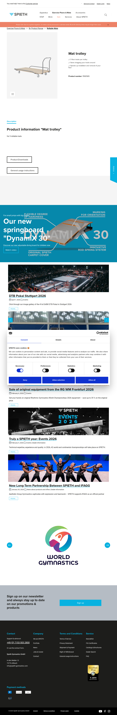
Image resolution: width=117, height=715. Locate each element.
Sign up (80, 602)
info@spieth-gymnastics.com (17, 666)
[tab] (11, 122)
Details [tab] (58, 340)
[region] (32, 65)
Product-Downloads (19, 159)
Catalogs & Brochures (93, 647)
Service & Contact (89, 4)
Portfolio (36, 643)
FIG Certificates (91, 643)
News (108, 4)
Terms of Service (65, 639)
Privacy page (65, 711)
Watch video (10, 249)
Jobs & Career (38, 652)
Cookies (76, 711)
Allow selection (58, 380)
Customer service (32, 4)
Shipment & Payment (67, 647)
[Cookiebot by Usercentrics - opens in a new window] (98, 333)
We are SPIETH (38, 639)
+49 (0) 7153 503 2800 (18, 642)
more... (14, 308)
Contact (36, 656)
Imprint (35, 711)
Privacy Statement (66, 643)
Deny (25, 380)
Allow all (91, 380)
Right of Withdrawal (67, 652)
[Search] (105, 14)
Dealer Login (100, 4)
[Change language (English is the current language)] (79, 3)
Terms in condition (49, 711)
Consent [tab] (24, 340)
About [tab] (92, 340)
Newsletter (90, 639)
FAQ (87, 656)
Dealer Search (91, 652)
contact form (19, 648)
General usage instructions (22, 170)
